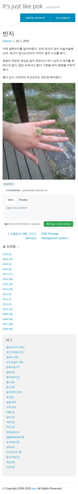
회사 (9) (10, 387)
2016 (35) (8, 279)
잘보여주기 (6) (14, 392)
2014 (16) (8, 289)
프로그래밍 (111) (15, 352)
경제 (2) (10, 447)
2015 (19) (8, 284)
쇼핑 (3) (10, 467)
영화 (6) (10, 372)
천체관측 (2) (12, 432)
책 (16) (9, 397)
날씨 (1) (10, 417)
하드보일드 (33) (14, 362)
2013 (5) (7, 294)
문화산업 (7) (12, 367)
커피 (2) (10, 427)
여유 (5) (10, 422)
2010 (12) (8, 309)
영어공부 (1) (12, 377)
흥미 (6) (10, 382)
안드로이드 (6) (14, 452)
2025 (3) (7, 254)
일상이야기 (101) (15, 347)
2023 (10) (8, 259)
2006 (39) (8, 329)
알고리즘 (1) (12, 457)
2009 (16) (8, 314)
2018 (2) (7, 269)
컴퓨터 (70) (12, 357)
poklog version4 (35, 17)
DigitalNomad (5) (15, 437)
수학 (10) (11, 407)
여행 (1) (10, 412)
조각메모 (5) (12, 442)
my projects (63, 17)
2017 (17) (8, 274)
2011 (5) (7, 304)
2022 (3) (7, 264)
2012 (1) (7, 299)
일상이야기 (8, 184)
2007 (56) (8, 324)
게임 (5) (10, 462)
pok (34, 488)
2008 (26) (8, 319)
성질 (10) (11, 402)
